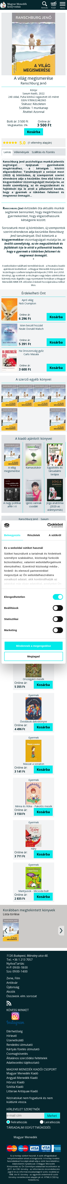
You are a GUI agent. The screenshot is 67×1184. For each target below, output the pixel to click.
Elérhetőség (14, 1031)
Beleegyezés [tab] (12, 535)
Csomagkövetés (17, 1054)
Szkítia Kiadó (14, 1087)
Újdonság (12, 987)
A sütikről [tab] (55, 535)
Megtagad (33, 656)
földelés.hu (33, 1179)
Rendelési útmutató (19, 1045)
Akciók (10, 992)
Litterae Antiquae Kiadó (22, 1091)
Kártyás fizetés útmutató (22, 1049)
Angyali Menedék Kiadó (22, 1078)
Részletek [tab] (34, 535)
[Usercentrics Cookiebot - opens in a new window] (48, 525)
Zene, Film (13, 978)
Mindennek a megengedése (33, 645)
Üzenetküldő (15, 1040)
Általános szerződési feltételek (26, 1058)
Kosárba (33, 132)
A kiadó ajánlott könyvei (33, 438)
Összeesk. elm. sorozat (21, 996)
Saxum (45, 519)
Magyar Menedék (25, 1137)
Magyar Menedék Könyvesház (13, 7)
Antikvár (12, 983)
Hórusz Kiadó (15, 1082)
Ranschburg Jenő (28, 519)
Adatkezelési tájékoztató (22, 1063)
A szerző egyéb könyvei (33, 379)
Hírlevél (11, 1036)
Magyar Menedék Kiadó (22, 1073)
